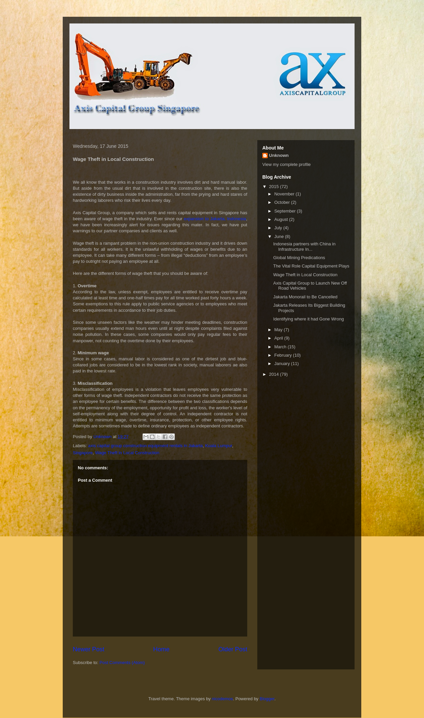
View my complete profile (286, 164)
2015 (274, 186)
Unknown (279, 155)
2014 (274, 374)
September (285, 211)
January (282, 363)
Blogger (267, 698)
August (281, 219)
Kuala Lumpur (218, 445)
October (282, 202)
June (279, 236)
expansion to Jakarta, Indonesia (215, 218)
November (285, 193)
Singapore (83, 452)
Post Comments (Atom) (122, 662)
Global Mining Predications (299, 257)
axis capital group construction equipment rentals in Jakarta (145, 445)
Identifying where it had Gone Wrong (308, 318)
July (278, 227)
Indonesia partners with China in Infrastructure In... (304, 246)
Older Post (232, 649)
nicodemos (222, 698)
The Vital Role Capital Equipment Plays (311, 265)
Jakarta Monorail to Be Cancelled (305, 296)
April (279, 338)
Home (161, 649)
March (281, 346)
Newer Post (88, 649)
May (279, 329)
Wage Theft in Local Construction (127, 452)
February (283, 355)
